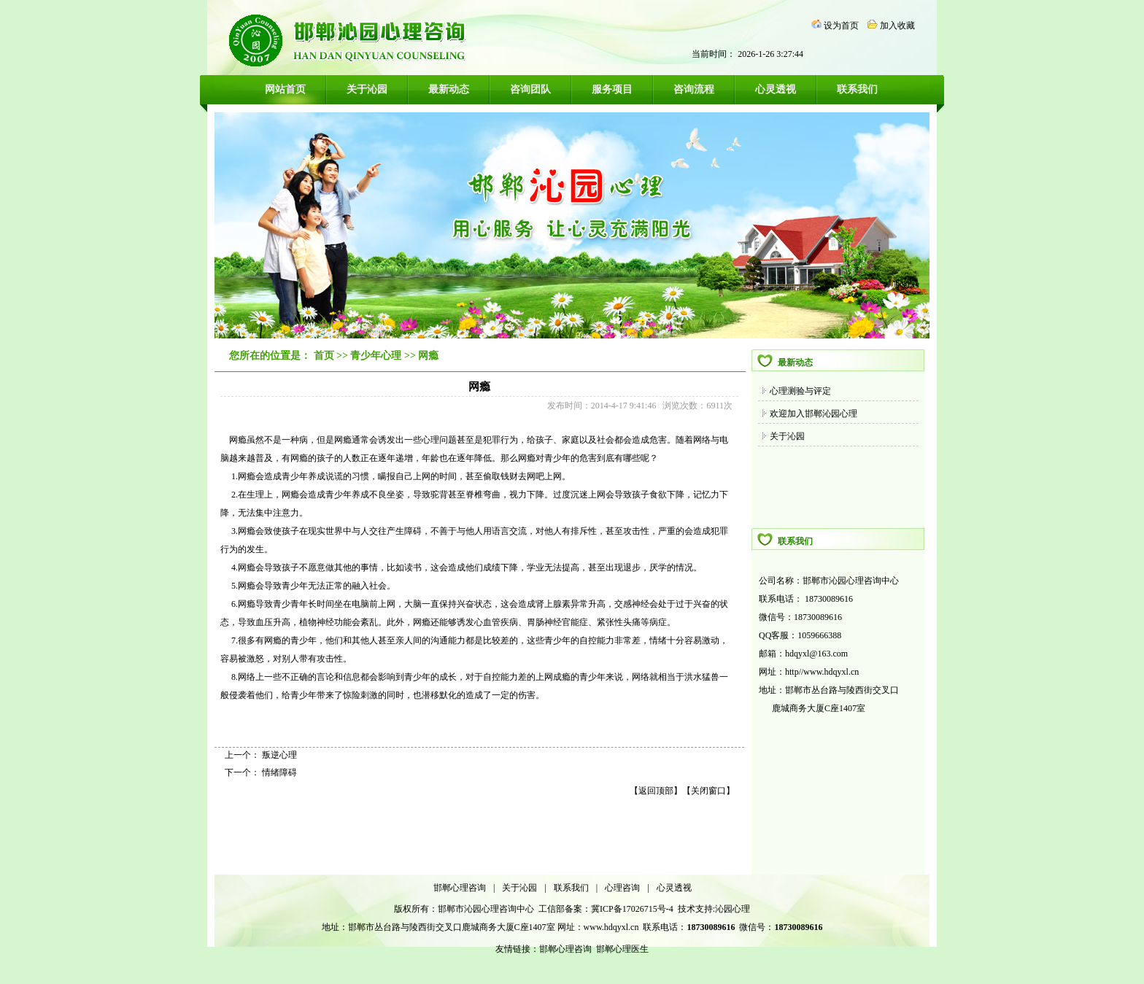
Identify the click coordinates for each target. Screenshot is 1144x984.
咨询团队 (530, 89)
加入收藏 (897, 25)
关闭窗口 (708, 791)
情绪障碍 (279, 772)
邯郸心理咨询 (459, 888)
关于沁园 (367, 89)
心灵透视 (775, 89)
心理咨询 (622, 888)
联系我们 (857, 89)
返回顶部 (655, 791)
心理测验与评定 (800, 391)
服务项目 (612, 89)
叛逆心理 (279, 755)
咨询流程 (693, 89)
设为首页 (841, 25)
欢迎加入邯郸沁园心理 (813, 413)
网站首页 (285, 89)
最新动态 (448, 89)
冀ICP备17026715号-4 (633, 909)
